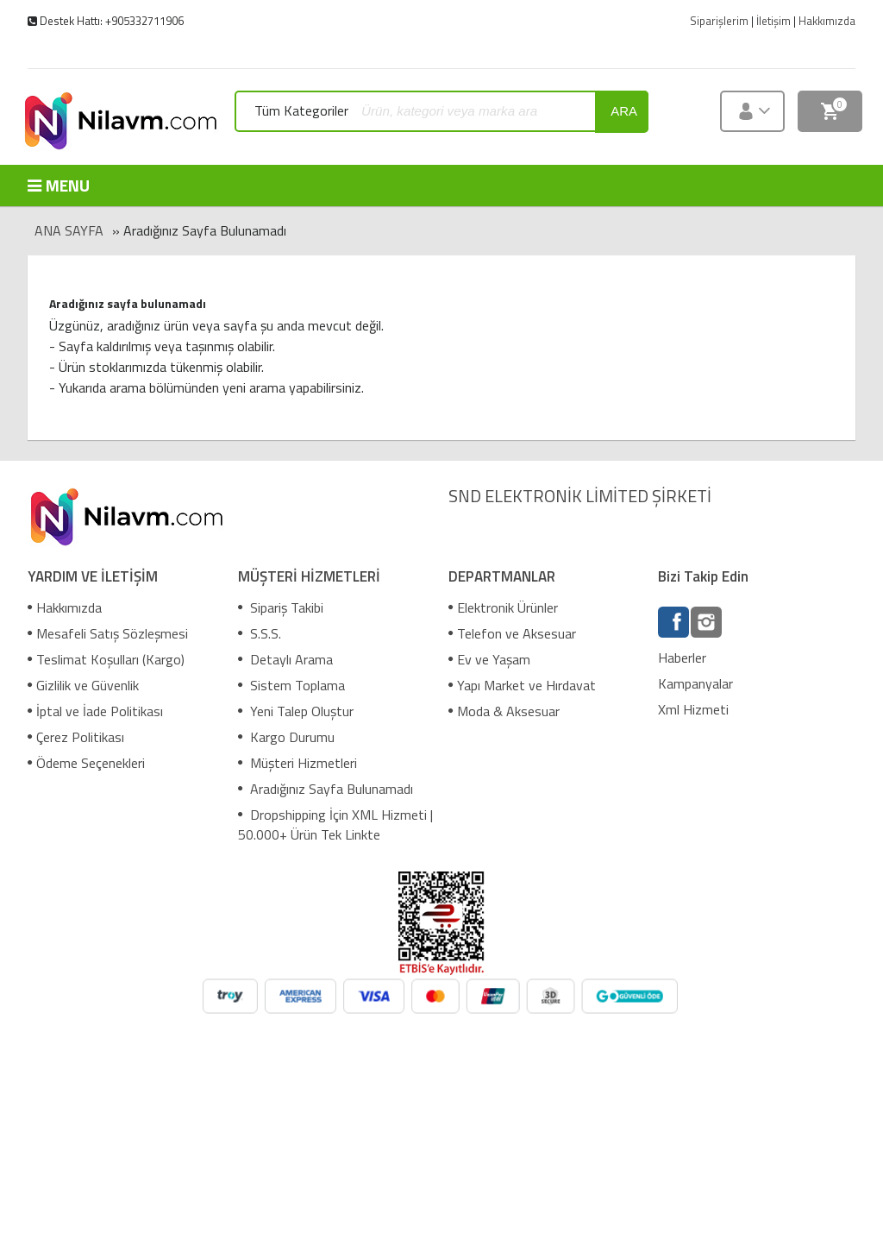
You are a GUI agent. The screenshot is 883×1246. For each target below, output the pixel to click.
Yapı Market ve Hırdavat (522, 685)
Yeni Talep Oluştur (296, 711)
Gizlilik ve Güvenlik (83, 685)
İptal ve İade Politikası (95, 711)
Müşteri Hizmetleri (297, 762)
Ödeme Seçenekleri (86, 762)
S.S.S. (259, 633)
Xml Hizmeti (693, 709)
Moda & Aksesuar (504, 711)
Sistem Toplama (291, 685)
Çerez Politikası (76, 737)
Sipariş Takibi (280, 607)
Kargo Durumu (286, 737)
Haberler (682, 657)
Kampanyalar (695, 683)
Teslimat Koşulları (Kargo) (106, 659)
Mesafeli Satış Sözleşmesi (108, 633)
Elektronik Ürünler (503, 607)
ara (624, 111)
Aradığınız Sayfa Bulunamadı (325, 788)
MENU (59, 185)
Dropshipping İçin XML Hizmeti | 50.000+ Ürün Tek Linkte (335, 824)
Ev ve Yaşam (489, 659)
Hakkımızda (65, 607)
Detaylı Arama (285, 659)
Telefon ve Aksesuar (512, 633)
